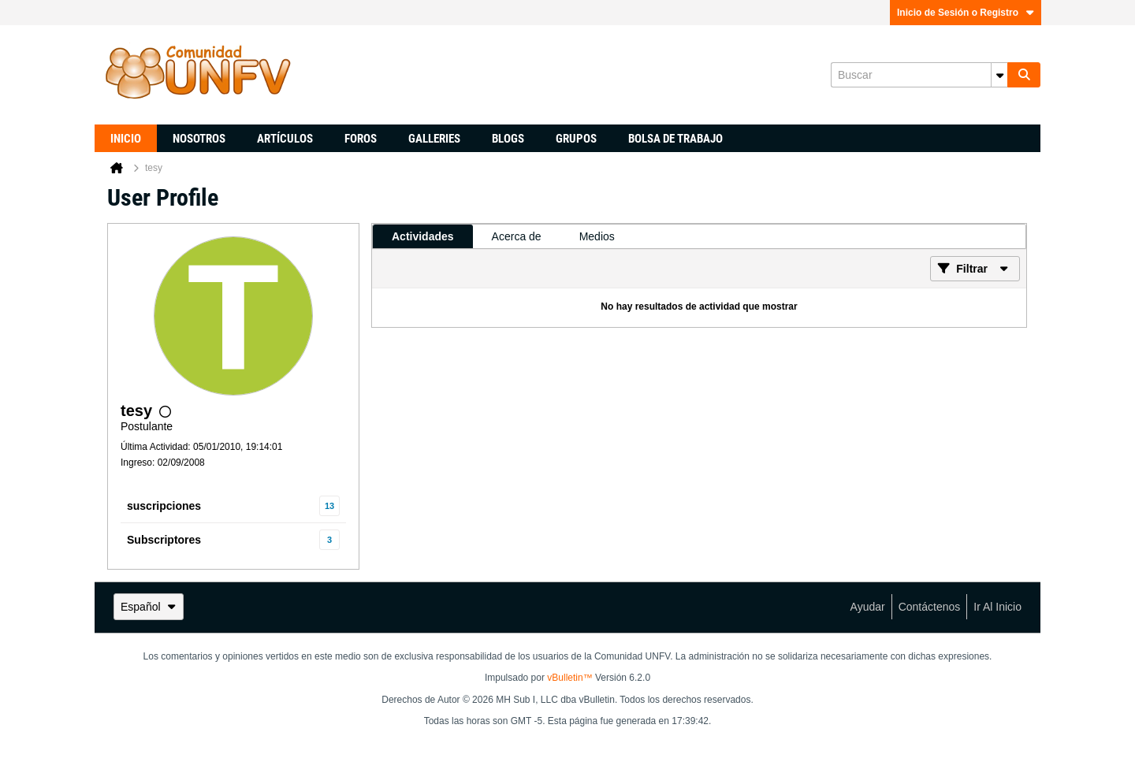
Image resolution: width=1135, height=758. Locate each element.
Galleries (434, 139)
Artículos (285, 139)
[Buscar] (919, 74)
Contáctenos (930, 606)
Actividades (423, 236)
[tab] (423, 236)
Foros (360, 139)
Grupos (576, 139)
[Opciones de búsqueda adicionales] (999, 74)
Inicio (125, 139)
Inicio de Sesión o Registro (965, 12)
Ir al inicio (997, 606)
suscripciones (164, 506)
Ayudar (867, 606)
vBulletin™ (569, 677)
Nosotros (199, 139)
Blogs (508, 139)
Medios (597, 236)
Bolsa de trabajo (675, 139)
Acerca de (516, 236)
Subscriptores (164, 539)
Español (149, 606)
